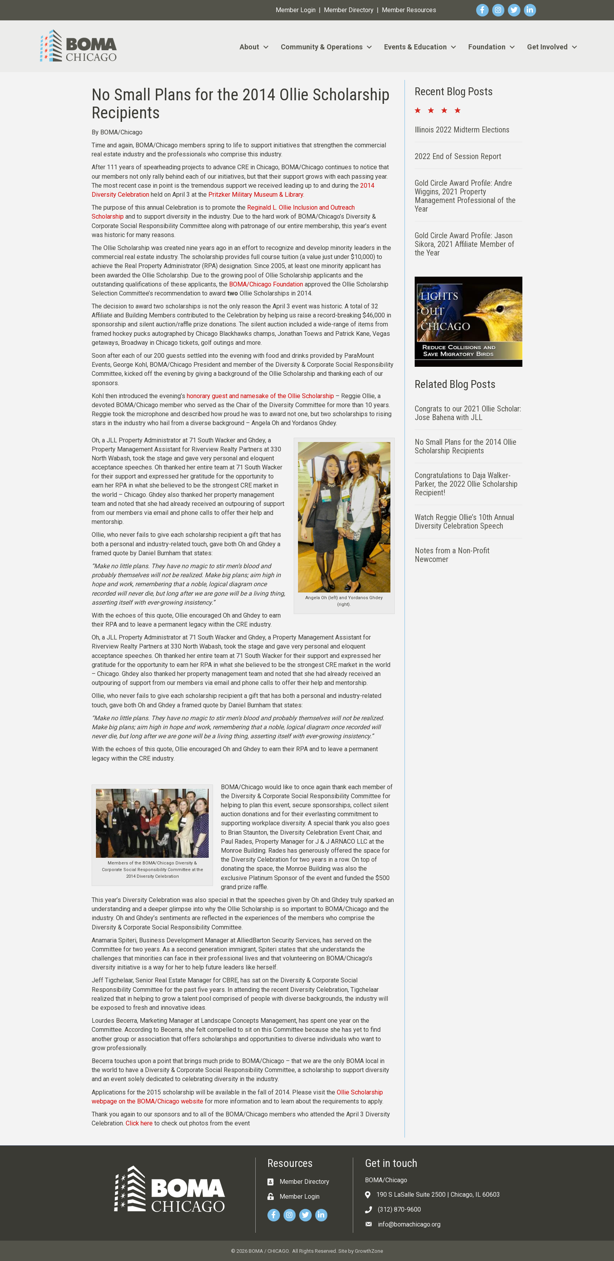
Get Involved (547, 47)
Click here (139, 1123)
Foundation (487, 47)
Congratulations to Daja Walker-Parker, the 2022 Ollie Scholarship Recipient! (466, 484)
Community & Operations (322, 47)
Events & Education (415, 47)
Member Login (296, 10)
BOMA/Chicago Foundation (266, 284)
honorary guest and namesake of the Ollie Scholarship (260, 396)
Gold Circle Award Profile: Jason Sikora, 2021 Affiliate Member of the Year (465, 244)
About (249, 47)
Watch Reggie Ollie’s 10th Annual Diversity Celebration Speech (464, 522)
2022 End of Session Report (458, 156)
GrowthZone (369, 1251)
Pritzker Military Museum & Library (255, 194)
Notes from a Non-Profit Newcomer (452, 555)
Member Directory (349, 10)
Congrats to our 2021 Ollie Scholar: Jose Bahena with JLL (468, 413)
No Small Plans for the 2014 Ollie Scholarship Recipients (465, 446)
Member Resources (409, 10)
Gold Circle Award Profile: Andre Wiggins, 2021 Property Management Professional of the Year (465, 196)
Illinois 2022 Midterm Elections (462, 129)
